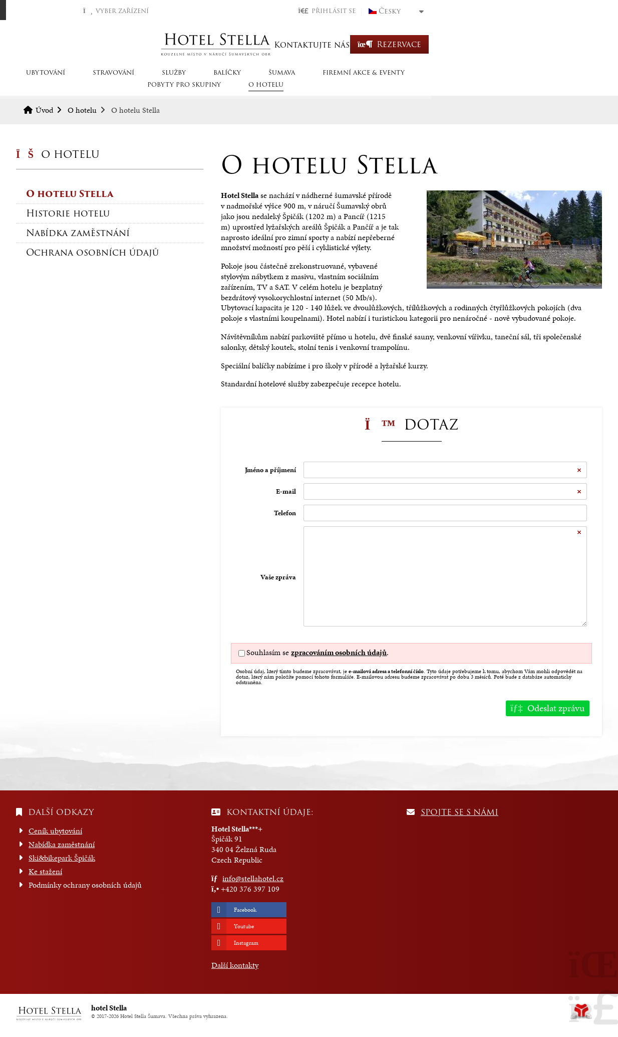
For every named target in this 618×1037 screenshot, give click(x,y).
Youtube (244, 926)
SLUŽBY (186, 86)
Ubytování (57, 86)
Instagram (246, 943)
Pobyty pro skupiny (481, 86)
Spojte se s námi (459, 812)
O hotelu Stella (69, 193)
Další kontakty (234, 965)
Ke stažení (45, 871)
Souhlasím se (267, 652)
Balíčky (239, 86)
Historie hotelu (68, 213)
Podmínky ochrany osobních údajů (85, 885)
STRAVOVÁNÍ (125, 86)
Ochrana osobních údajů (92, 252)
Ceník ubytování (55, 831)
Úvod (309, 44)
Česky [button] (560, 11)
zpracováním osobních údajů (339, 652)
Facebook (245, 910)
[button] (497, 11)
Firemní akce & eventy (376, 86)
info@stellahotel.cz (252, 878)
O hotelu (562, 86)
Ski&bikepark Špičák (62, 858)
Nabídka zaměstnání (78, 233)
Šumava (293, 86)
